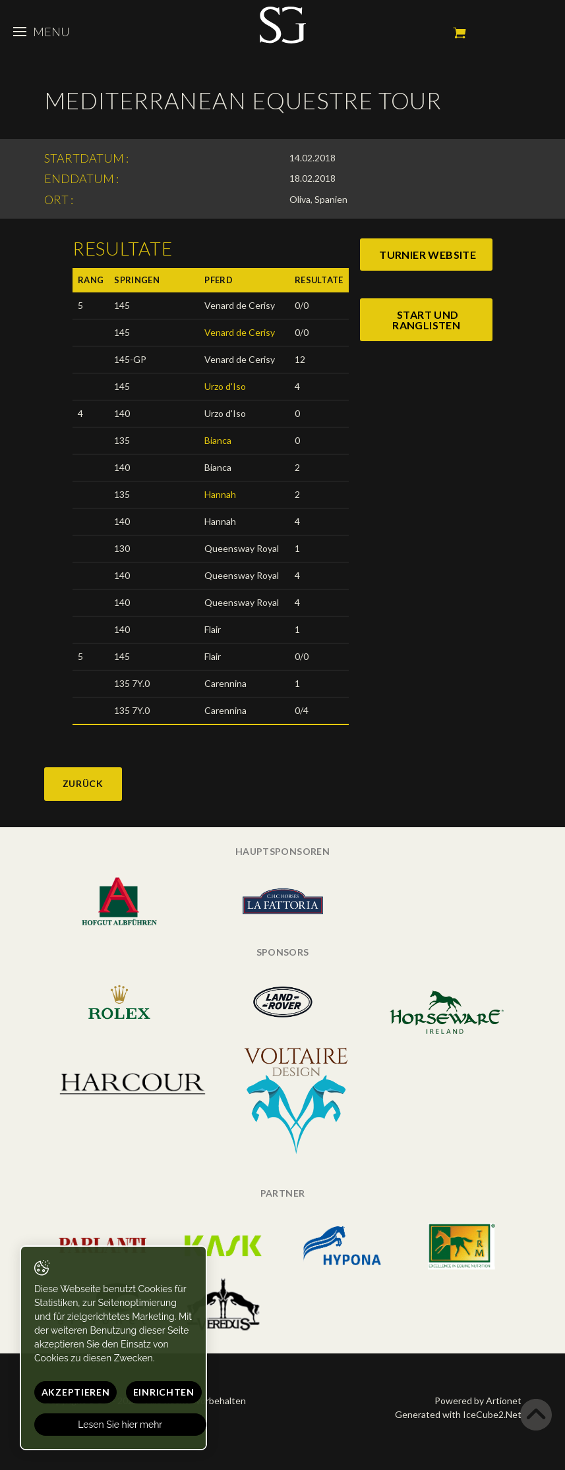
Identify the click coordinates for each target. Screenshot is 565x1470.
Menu (41, 31)
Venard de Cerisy (239, 332)
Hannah (220, 494)
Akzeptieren (76, 1392)
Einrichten (163, 1392)
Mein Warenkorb (459, 33)
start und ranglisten (426, 319)
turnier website (427, 254)
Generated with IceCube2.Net (458, 1414)
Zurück (83, 783)
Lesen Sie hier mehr (120, 1424)
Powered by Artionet (477, 1400)
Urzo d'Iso (225, 386)
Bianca (217, 440)
